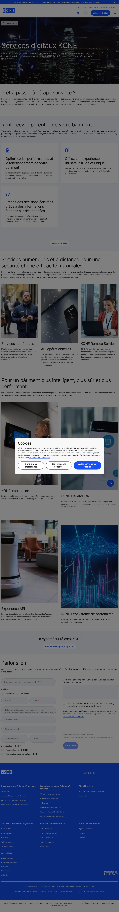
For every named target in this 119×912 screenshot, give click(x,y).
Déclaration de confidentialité (39, 457)
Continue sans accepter (58, 465)
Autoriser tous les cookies (87, 465)
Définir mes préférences (31, 465)
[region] (59, 456)
